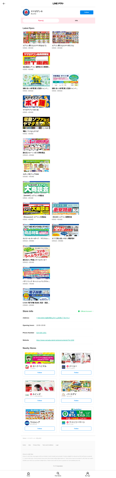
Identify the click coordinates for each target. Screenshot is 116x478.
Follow (86, 12)
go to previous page (4, 3)
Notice (24, 445)
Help (29, 445)
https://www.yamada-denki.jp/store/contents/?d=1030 (55, 340)
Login (57, 445)
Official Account (86, 311)
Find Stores (58, 476)
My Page (87, 476)
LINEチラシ (58, 3)
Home (28, 476)
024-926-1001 (41, 333)
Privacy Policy (36, 445)
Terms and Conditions (48, 445)
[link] (26, 12)
